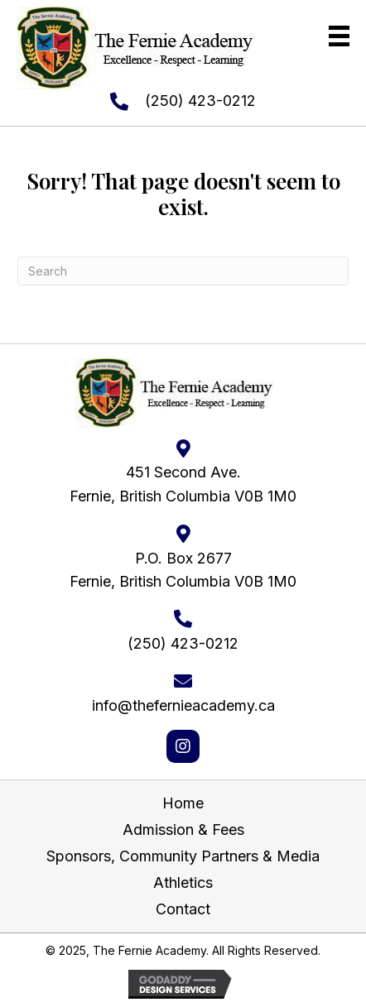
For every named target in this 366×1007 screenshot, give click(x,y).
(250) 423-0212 (200, 100)
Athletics (183, 882)
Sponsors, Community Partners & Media (183, 856)
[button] (183, 746)
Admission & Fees (183, 829)
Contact (183, 909)
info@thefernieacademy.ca (183, 705)
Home (183, 803)
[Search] (183, 271)
